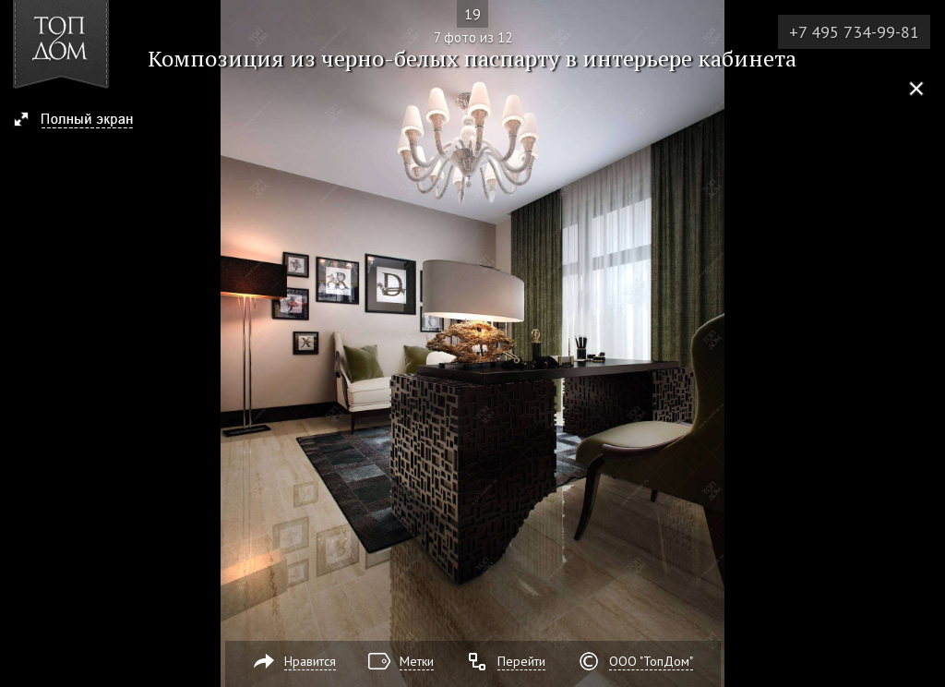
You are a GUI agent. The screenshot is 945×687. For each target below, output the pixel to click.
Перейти (521, 661)
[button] (81, 121)
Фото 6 (20, 343)
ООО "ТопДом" (651, 661)
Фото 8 (924, 343)
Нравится (310, 661)
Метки (417, 661)
